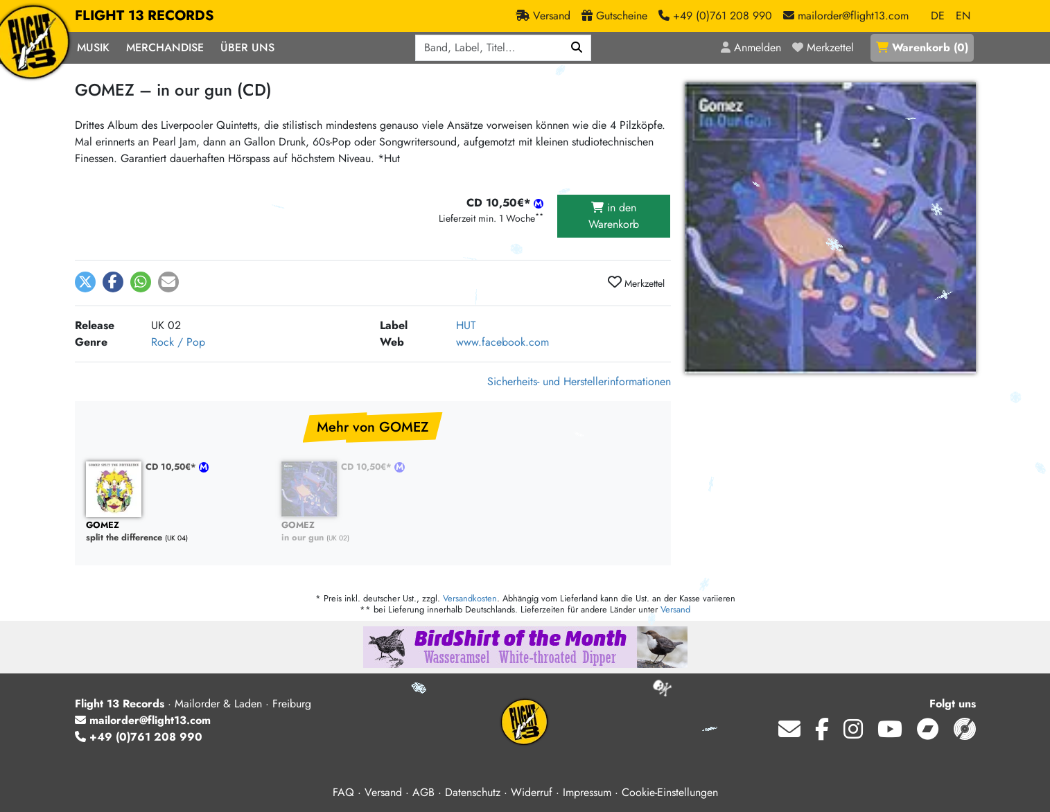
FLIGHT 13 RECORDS (144, 16)
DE (938, 16)
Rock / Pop (178, 342)
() (922, 47)
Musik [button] (93, 47)
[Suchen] (577, 48)
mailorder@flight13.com (143, 720)
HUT (465, 325)
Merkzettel (636, 282)
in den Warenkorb (613, 216)
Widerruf (531, 792)
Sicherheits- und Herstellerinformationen (579, 381)
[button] (85, 282)
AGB (423, 792)
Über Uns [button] (247, 47)
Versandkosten (470, 598)
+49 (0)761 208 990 (138, 737)
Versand (675, 609)
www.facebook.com (502, 342)
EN (963, 16)
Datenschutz (472, 792)
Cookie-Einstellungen (670, 792)
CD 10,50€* (172, 466)
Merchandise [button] (165, 47)
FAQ (343, 792)
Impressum (587, 792)
